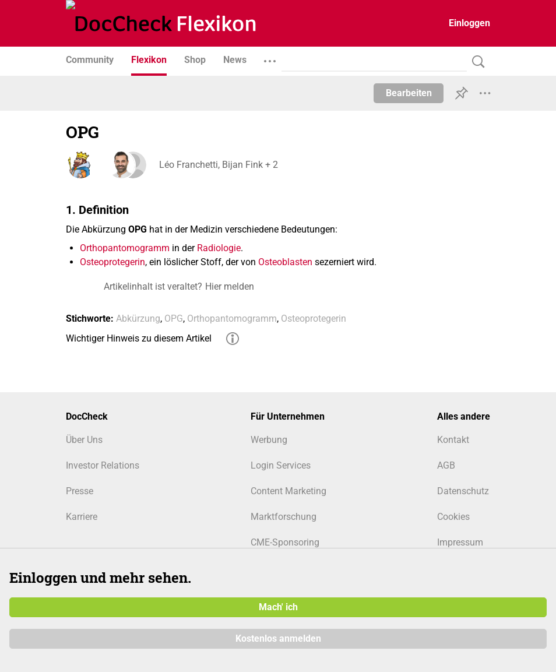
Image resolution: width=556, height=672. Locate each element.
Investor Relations (102, 465)
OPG (173, 318)
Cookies (453, 516)
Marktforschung (283, 516)
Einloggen (469, 23)
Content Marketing (288, 491)
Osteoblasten (285, 262)
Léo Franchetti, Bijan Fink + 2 (218, 164)
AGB (446, 465)
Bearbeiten (409, 92)
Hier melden (229, 286)
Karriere (81, 516)
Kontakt (453, 439)
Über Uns (84, 439)
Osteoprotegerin (112, 262)
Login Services (281, 465)
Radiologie (219, 248)
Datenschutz (463, 491)
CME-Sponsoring (285, 542)
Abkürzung (138, 318)
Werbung (269, 439)
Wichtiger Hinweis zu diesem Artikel (139, 338)
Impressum (460, 542)
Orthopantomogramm (125, 248)
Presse (79, 491)
